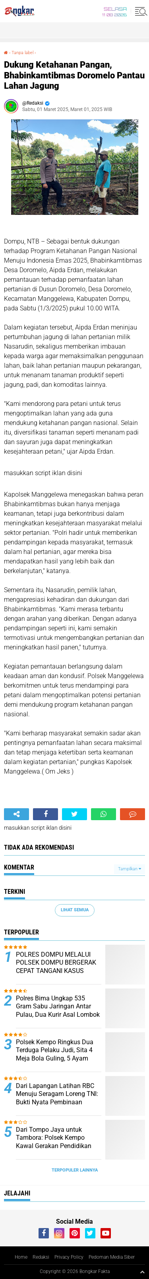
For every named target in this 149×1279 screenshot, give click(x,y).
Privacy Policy (68, 1257)
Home (21, 1257)
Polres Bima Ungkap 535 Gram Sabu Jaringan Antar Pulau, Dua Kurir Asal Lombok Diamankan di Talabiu (58, 1010)
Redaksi (41, 1257)
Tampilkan (129, 869)
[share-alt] (16, 814)
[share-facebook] (45, 814)
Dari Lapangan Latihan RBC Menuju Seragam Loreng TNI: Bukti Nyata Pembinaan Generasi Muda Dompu (57, 1098)
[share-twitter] (74, 814)
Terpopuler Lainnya (75, 1170)
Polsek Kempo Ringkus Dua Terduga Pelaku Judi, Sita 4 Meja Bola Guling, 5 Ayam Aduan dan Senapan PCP (54, 1054)
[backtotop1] (142, 1272)
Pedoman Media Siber (112, 1257)
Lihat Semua (75, 909)
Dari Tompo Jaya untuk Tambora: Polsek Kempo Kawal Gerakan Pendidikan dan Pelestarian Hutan (53, 1142)
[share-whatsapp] (103, 814)
